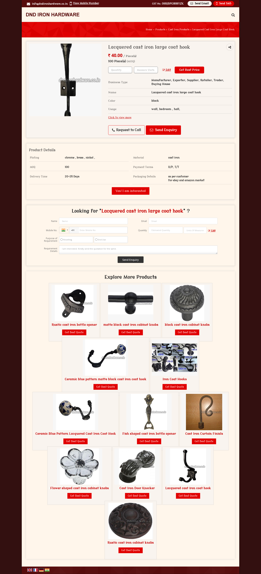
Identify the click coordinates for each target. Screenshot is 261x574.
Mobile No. (51, 230)
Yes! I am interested (130, 191)
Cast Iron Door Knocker (137, 488)
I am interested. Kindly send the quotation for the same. (138, 250)
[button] (86, 3)
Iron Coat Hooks (175, 379)
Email (144, 221)
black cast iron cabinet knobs (187, 324)
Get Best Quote (74, 332)
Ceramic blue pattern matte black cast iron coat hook (105, 379)
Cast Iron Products (178, 29)
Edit (166, 70)
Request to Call (126, 130)
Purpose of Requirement (50, 239)
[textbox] (146, 70)
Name (54, 221)
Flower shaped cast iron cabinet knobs (79, 488)
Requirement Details (50, 249)
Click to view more (119, 117)
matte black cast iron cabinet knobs (130, 324)
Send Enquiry (163, 130)
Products (160, 29)
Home (149, 29)
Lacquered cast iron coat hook (188, 488)
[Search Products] (232, 15)
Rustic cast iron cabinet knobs (130, 542)
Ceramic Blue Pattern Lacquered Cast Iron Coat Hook (75, 433)
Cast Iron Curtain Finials (204, 433)
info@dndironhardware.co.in (50, 4)
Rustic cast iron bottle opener (74, 324)
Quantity (142, 230)
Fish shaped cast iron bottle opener (149, 433)
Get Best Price (189, 70)
